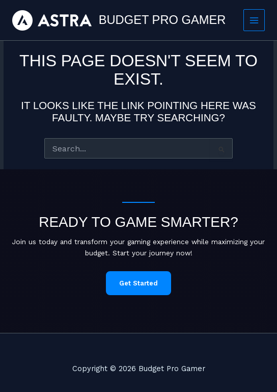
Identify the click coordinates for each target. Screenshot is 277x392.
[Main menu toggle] (254, 20)
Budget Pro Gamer (162, 20)
